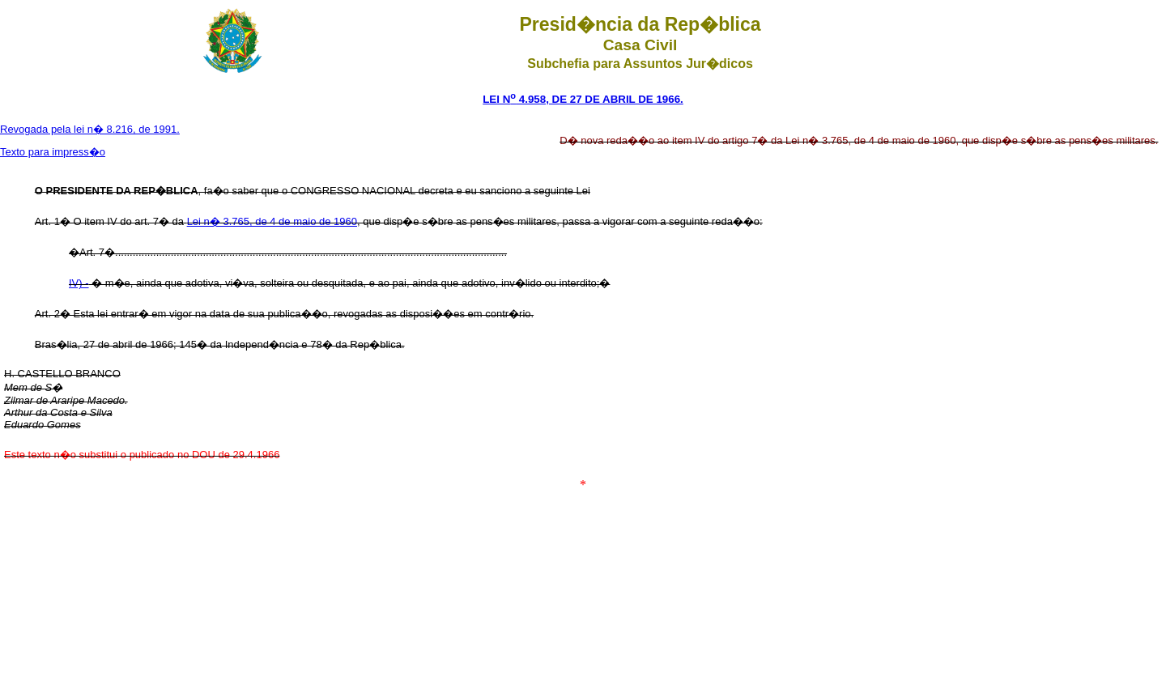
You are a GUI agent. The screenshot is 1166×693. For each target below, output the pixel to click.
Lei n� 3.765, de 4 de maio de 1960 (272, 221)
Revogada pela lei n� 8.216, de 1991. (90, 129)
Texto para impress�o (52, 152)
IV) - (79, 283)
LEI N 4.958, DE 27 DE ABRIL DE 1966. (583, 99)
